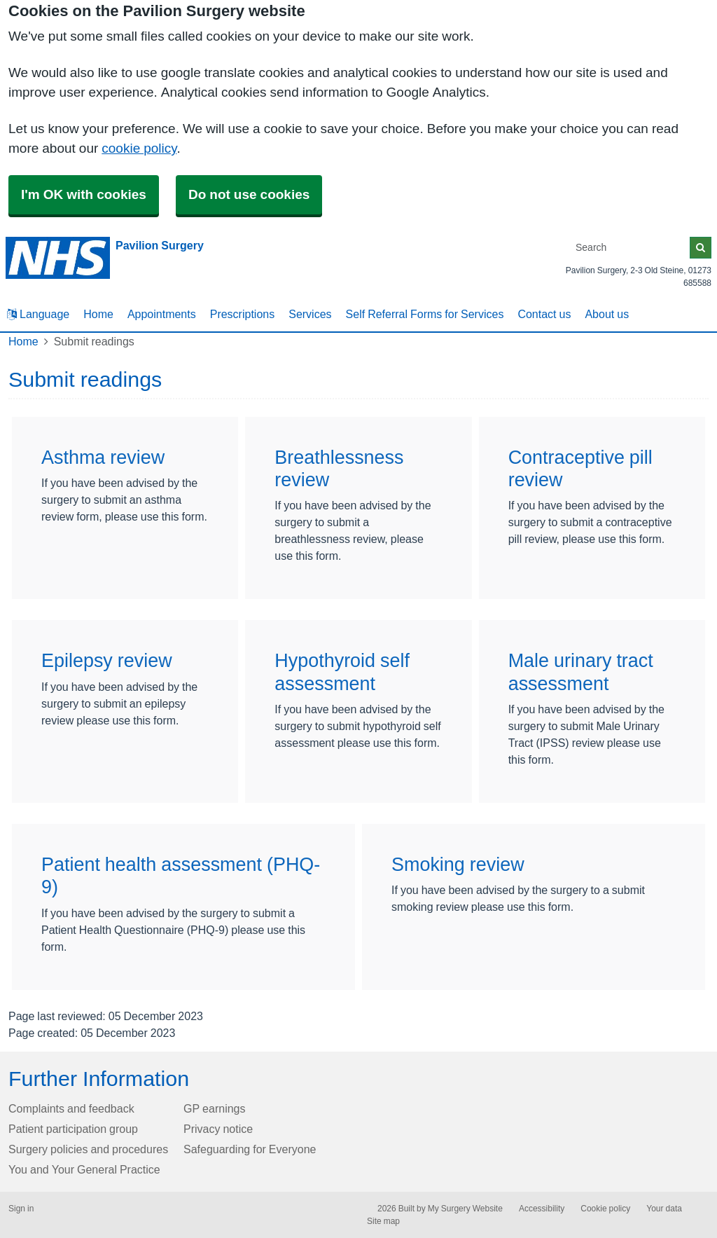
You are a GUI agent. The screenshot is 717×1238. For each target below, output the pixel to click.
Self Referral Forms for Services (425, 313)
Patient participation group (73, 1128)
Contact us (544, 313)
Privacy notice (218, 1128)
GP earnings (214, 1108)
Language (38, 313)
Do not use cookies (248, 194)
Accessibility (541, 1208)
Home (98, 313)
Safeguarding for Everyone (249, 1149)
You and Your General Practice (84, 1169)
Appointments (161, 313)
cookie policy (139, 148)
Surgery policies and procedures (88, 1149)
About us (607, 313)
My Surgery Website (465, 1208)
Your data (664, 1208)
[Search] (630, 248)
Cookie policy (605, 1208)
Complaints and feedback (71, 1108)
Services (309, 313)
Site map (383, 1221)
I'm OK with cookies (83, 194)
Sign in (21, 1208)
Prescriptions (242, 313)
